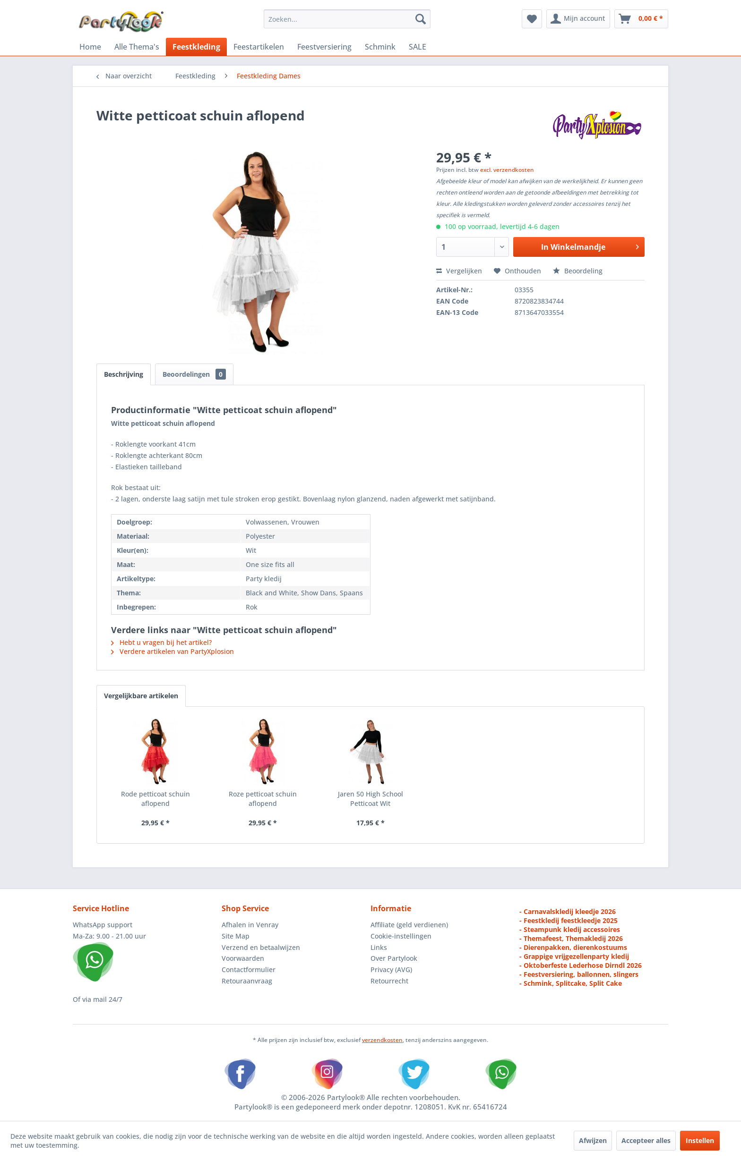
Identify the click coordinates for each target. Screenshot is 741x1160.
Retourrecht (389, 980)
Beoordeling (578, 270)
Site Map (236, 935)
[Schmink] (380, 47)
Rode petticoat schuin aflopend (155, 798)
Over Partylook (393, 958)
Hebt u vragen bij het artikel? (161, 642)
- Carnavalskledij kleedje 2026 (567, 911)
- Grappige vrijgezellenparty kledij (574, 956)
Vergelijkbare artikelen (141, 695)
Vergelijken (459, 270)
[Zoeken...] (347, 18)
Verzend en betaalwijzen (261, 947)
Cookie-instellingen (400, 935)
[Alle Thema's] (137, 47)
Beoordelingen (194, 374)
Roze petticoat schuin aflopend (263, 798)
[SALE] (417, 47)
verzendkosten (382, 1040)
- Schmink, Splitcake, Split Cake (570, 983)
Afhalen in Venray (250, 924)
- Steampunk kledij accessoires (569, 929)
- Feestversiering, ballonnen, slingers (578, 974)
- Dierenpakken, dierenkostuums (573, 947)
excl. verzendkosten (507, 170)
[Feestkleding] (196, 47)
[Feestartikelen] (259, 47)
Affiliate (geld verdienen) (409, 924)
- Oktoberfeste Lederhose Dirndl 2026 (580, 965)
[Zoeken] (421, 18)
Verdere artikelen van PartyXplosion (172, 651)
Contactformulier (249, 969)
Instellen (700, 1140)
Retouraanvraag (247, 980)
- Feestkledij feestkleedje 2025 (568, 920)
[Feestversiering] (324, 47)
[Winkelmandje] (641, 18)
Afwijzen (593, 1140)
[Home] (90, 47)
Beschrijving (123, 374)
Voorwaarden (243, 958)
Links (378, 947)
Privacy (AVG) (391, 969)
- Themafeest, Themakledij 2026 (571, 938)
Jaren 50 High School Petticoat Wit (370, 798)
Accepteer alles (646, 1140)
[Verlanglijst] (532, 18)
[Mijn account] (578, 18)
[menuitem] (347, 18)
